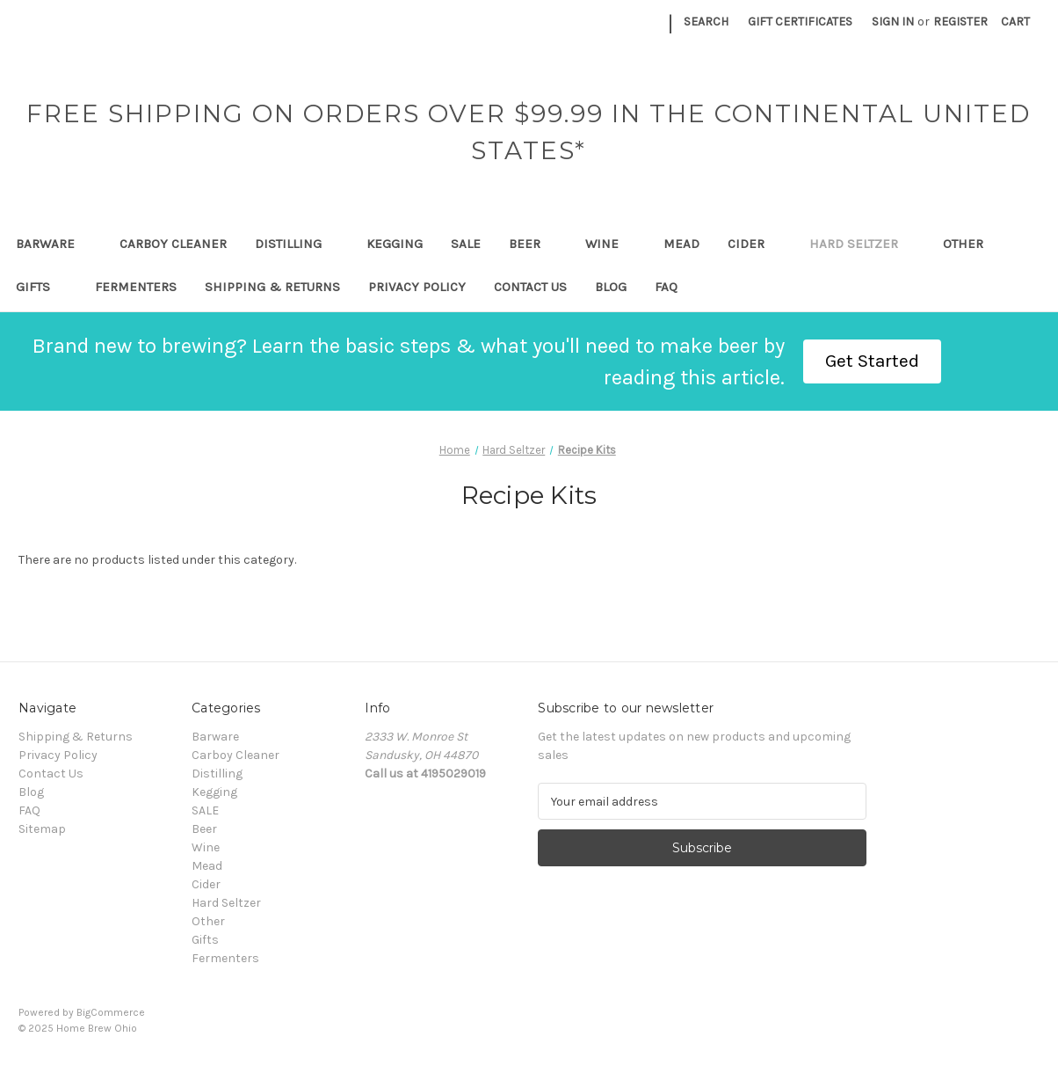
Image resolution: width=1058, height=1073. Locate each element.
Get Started (872, 360)
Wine (610, 244)
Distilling (296, 244)
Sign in (893, 21)
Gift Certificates (800, 21)
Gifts (41, 287)
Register (960, 21)
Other (971, 244)
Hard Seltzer (862, 244)
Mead (681, 244)
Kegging (394, 244)
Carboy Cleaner (173, 244)
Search (706, 21)
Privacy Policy (417, 287)
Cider (754, 244)
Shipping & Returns (272, 287)
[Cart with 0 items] (1015, 21)
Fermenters (136, 287)
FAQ (666, 287)
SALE (466, 244)
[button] (872, 361)
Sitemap (42, 828)
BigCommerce (110, 1012)
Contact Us (530, 287)
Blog (611, 287)
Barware (53, 244)
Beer (533, 244)
